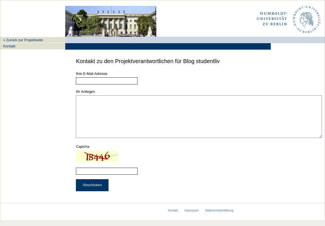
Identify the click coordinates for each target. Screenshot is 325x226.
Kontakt (9, 46)
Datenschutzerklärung (219, 215)
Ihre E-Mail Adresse (91, 74)
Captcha (82, 155)
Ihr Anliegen (85, 91)
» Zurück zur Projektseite (23, 40)
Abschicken (92, 193)
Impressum (191, 215)
